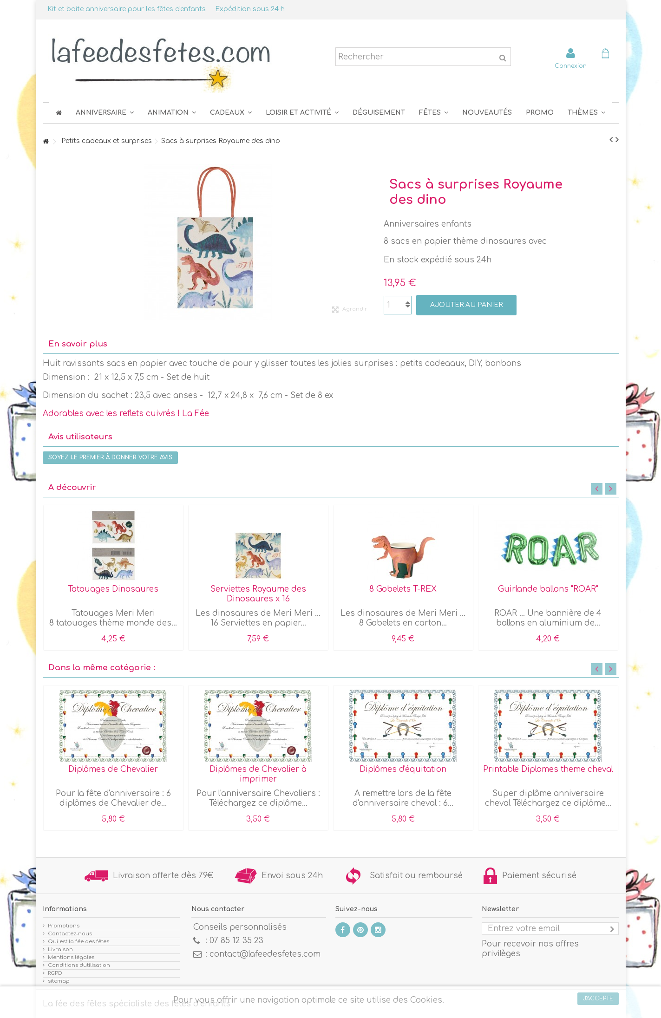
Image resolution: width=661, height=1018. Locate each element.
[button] (433, 112)
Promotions (63, 926)
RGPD (55, 973)
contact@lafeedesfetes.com (265, 954)
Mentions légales (71, 957)
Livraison (60, 949)
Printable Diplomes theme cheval (548, 769)
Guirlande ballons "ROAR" (548, 589)
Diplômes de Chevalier (113, 769)
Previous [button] (596, 489)
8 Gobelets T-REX (403, 589)
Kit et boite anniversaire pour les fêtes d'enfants (126, 9)
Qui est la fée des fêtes (78, 941)
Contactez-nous (70, 934)
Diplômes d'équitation (403, 769)
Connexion (571, 66)
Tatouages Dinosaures (113, 589)
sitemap (59, 981)
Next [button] (610, 489)
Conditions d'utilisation (79, 965)
